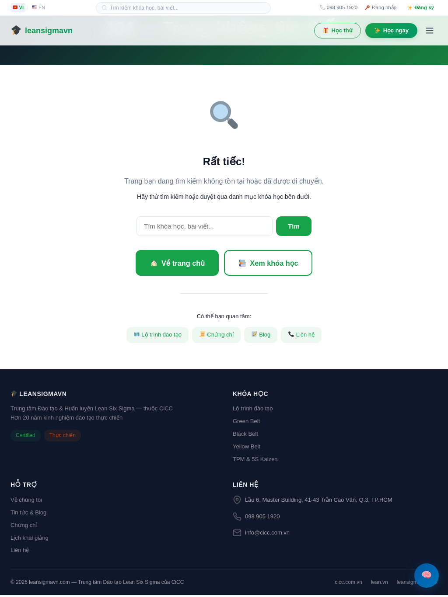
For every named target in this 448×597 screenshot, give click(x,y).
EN (38, 7)
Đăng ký (420, 7)
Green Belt (246, 423)
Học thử (338, 30)
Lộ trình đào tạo (158, 336)
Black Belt (245, 435)
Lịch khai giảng (29, 539)
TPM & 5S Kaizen (255, 460)
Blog (261, 336)
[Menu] (430, 30)
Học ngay (391, 30)
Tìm (292, 226)
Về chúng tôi (26, 501)
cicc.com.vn (348, 584)
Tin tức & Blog (28, 514)
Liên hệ (301, 336)
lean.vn (379, 584)
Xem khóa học (272, 264)
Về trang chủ (174, 264)
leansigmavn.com (417, 584)
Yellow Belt (246, 448)
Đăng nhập (380, 7)
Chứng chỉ (217, 336)
